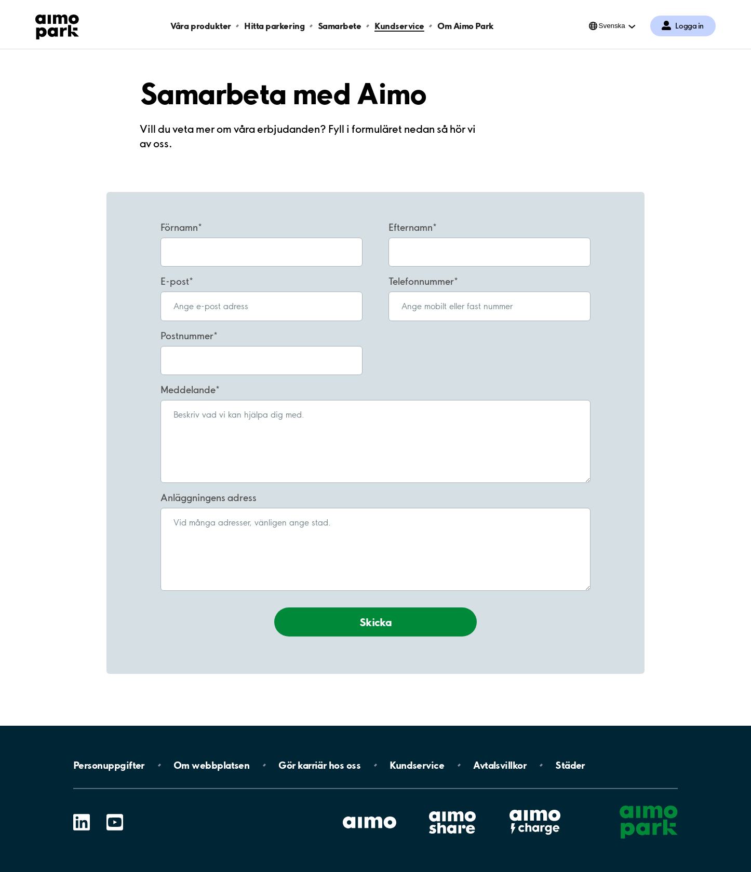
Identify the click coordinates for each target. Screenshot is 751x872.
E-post (174, 281)
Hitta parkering (274, 25)
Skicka (375, 622)
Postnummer (186, 335)
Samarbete (339, 25)
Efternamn (410, 227)
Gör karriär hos (319, 765)
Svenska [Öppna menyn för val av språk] (612, 26)
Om (211, 765)
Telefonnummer (421, 281)
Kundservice (399, 25)
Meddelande (188, 389)
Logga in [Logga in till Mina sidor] (689, 26)
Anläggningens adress (208, 497)
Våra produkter (200, 25)
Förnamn (179, 227)
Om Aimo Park (465, 25)
